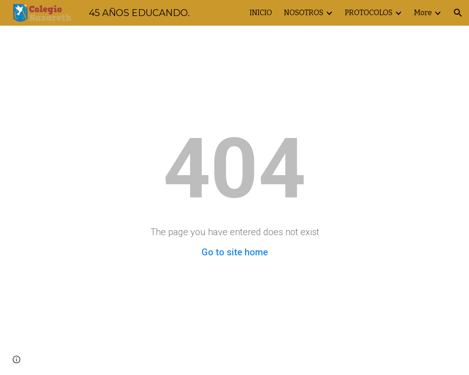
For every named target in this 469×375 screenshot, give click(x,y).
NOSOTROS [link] (303, 12)
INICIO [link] (261, 12)
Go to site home (235, 252)
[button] (458, 13)
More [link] (423, 12)
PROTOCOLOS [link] (369, 12)
